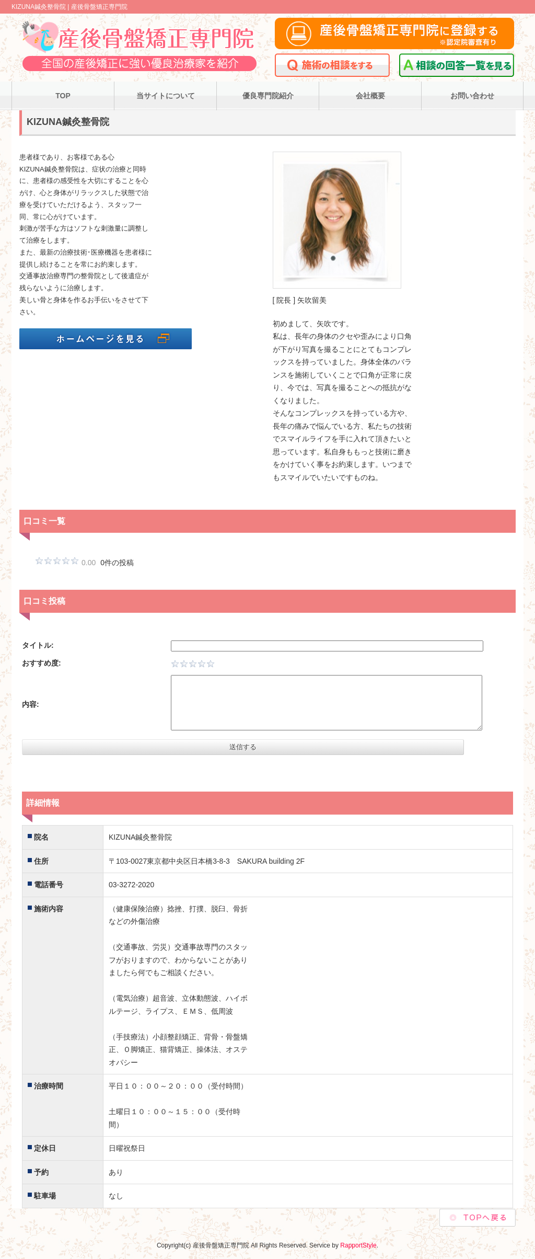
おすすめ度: (41, 663)
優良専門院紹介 (268, 95)
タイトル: (38, 645)
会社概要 (370, 95)
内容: (30, 704)
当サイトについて (165, 95)
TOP (63, 95)
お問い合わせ (472, 95)
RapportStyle (358, 1245)
